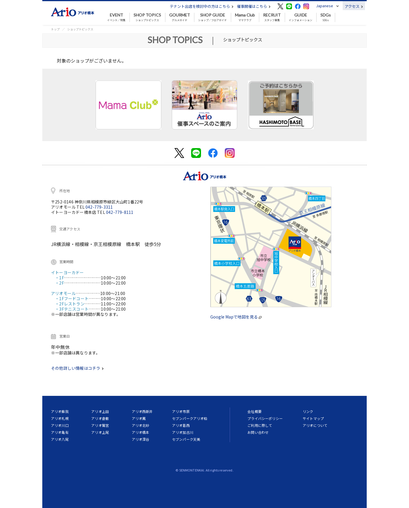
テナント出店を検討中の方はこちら (201, 6)
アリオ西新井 (142, 411)
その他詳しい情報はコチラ (77, 368)
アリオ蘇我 (60, 411)
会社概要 (254, 411)
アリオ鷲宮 (100, 425)
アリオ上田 (100, 411)
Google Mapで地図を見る (236, 317)
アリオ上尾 (100, 432)
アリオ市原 (181, 411)
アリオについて (315, 425)
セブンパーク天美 (186, 439)
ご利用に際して (259, 425)
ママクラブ (245, 17)
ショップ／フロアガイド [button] (212, 17)
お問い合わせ (258, 432)
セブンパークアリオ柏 (189, 418)
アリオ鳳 (139, 418)
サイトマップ (313, 418)
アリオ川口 (60, 425)
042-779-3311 (99, 207)
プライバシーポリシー (265, 418)
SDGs (325, 17)
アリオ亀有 (60, 432)
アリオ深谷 (140, 439)
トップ (55, 29)
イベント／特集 (116, 17)
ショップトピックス (147, 17)
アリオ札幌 (60, 418)
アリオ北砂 (140, 425)
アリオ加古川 (182, 432)
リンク (308, 411)
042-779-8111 (119, 212)
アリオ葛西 (181, 425)
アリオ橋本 (140, 432)
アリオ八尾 (60, 439)
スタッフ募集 (272, 17)
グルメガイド (179, 17)
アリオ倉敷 (100, 418)
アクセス (354, 6)
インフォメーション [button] (300, 17)
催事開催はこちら (254, 6)
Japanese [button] (324, 5)
